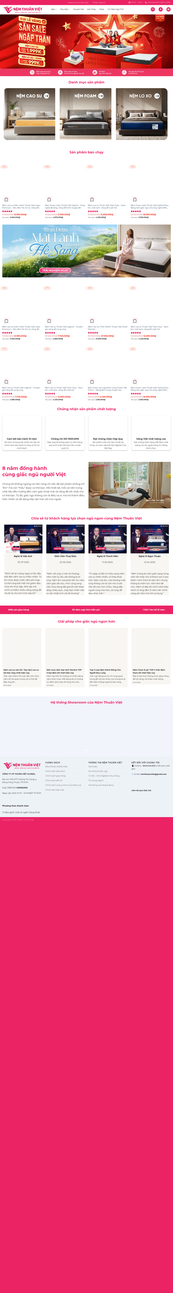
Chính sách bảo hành (55, 768)
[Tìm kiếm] (153, 9)
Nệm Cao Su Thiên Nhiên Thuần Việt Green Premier (108, 325)
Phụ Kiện (65, 9)
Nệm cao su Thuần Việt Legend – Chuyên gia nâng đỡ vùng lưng (64, 325)
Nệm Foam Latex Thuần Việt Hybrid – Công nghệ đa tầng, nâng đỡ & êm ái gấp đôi (65, 204)
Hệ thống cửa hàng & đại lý (101, 782)
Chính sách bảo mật (54, 787)
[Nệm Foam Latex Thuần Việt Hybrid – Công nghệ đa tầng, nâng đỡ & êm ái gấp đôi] (65, 179)
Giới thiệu (92, 764)
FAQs (101, 9)
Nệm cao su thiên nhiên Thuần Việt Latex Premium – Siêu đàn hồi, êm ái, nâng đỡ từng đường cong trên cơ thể (21, 204)
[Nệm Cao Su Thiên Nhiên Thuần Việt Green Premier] (108, 300)
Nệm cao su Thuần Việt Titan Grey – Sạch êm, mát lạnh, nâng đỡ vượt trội (107, 204)
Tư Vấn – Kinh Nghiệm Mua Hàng (103, 773)
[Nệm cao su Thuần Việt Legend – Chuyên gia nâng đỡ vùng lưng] (65, 300)
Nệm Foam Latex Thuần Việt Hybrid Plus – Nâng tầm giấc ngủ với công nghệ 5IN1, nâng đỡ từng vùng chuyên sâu (150, 204)
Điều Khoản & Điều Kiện (56, 764)
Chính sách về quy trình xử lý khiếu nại (63, 782)
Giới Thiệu (91, 9)
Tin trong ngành (96, 778)
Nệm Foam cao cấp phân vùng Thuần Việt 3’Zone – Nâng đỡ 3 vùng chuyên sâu (107, 386)
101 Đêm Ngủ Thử (116, 9)
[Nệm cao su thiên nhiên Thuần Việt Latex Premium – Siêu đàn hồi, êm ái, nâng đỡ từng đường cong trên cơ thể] (22, 179)
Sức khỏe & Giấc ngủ (98, 768)
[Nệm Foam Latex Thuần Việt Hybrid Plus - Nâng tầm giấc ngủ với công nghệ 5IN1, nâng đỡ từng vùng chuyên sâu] (151, 179)
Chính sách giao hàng (55, 773)
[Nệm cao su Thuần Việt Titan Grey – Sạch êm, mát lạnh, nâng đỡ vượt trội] (108, 179)
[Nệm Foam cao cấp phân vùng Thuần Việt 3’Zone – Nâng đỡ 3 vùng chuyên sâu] (108, 361)
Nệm (54, 9)
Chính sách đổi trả (53, 778)
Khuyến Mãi (78, 9)
